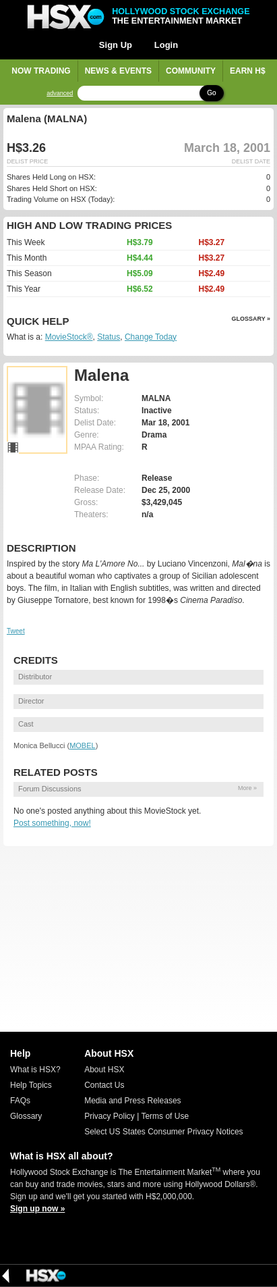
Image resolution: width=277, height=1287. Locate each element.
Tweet (16, 631)
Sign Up (115, 45)
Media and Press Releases (132, 1100)
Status (108, 337)
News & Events (118, 71)
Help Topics (31, 1085)
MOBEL (82, 745)
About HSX (104, 1069)
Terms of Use (165, 1116)
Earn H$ (248, 71)
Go (211, 93)
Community (191, 71)
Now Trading (40, 71)
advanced (60, 93)
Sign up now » (37, 1208)
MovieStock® (69, 337)
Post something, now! (52, 823)
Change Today (151, 337)
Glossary (26, 1116)
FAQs (20, 1100)
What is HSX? (35, 1069)
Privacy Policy (109, 1116)
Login (166, 45)
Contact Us (104, 1085)
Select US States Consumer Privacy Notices (163, 1131)
